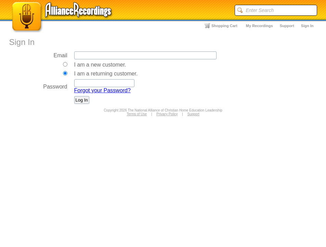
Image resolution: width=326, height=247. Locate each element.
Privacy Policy (167, 114)
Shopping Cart (224, 26)
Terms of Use (137, 114)
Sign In (307, 26)
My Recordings (259, 26)
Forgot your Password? (102, 90)
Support (287, 26)
